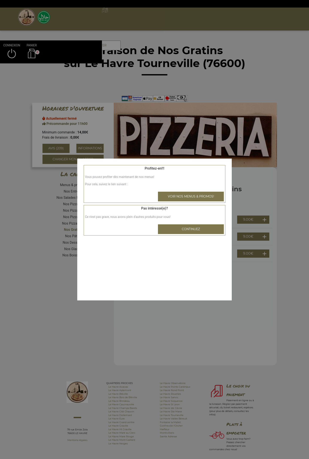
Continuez (191, 229)
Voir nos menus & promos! (191, 196)
